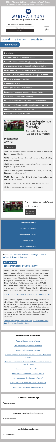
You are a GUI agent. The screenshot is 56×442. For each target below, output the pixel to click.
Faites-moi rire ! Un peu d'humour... (17, 113)
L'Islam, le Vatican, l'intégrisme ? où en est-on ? (22, 70)
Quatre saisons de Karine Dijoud (28, 369)
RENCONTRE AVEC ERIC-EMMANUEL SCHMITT (20, 266)
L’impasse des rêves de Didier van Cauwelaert (28, 383)
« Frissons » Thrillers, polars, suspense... (19, 96)
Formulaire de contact (28, 234)
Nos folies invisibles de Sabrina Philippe (28, 387)
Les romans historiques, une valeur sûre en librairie (23, 92)
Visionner (9, 147)
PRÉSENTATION (10, 262)
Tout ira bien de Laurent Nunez (28, 341)
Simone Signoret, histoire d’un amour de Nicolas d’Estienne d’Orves (28, 356)
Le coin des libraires (28, 228)
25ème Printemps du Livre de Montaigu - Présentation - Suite (28, 294)
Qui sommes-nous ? (28, 246)
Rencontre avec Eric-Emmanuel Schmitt (33, 4)
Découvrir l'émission (30, 212)
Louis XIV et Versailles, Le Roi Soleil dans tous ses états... (25, 101)
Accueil (6, 39)
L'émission (20, 39)
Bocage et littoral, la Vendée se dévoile (19, 109)
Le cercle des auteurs (28, 223)
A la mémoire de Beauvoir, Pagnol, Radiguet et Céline (25, 66)
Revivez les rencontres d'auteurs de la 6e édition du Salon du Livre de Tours (28, 363)
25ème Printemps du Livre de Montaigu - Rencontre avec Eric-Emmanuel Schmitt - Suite (26, 322)
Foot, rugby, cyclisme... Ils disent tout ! (18, 88)
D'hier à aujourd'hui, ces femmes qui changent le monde (26, 75)
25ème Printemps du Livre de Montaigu (21, 2)
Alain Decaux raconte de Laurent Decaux (28, 373)
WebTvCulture (44, 2)
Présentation (12, 4)
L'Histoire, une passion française (16, 79)
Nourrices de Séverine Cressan (28, 350)
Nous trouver (28, 240)
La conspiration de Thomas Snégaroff (28, 378)
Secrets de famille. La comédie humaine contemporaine (26, 105)
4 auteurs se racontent (13, 83)
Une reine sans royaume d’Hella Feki (28, 345)
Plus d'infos (37, 39)
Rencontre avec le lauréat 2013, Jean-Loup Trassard (24, 62)
